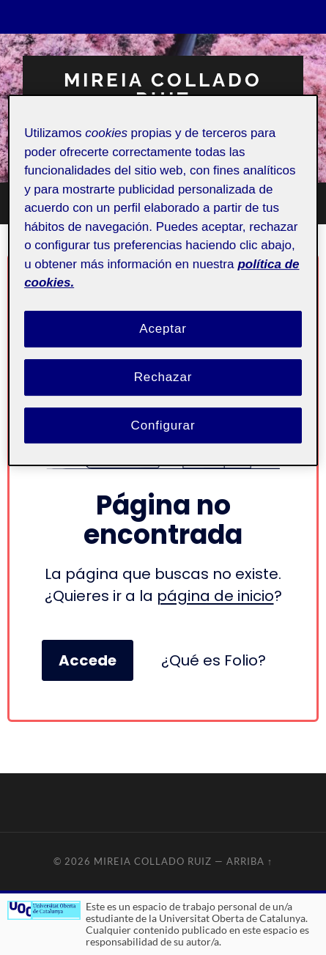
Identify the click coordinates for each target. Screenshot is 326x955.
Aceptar (163, 329)
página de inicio (215, 596)
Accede (87, 660)
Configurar (163, 425)
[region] (163, 281)
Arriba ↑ (249, 861)
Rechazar (163, 377)
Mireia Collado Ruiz (163, 89)
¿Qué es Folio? (213, 660)
